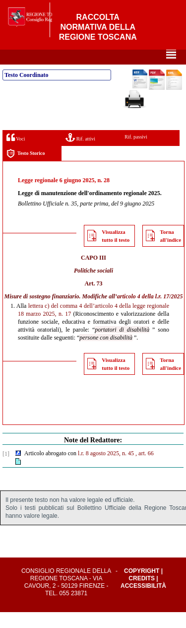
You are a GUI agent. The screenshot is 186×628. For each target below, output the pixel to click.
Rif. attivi (80, 153)
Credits (141, 594)
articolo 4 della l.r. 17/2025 (150, 312)
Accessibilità (143, 601)
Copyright (141, 586)
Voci (15, 153)
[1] (5, 469)
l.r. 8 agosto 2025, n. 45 (106, 469)
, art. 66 (144, 469)
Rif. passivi (135, 152)
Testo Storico (25, 169)
